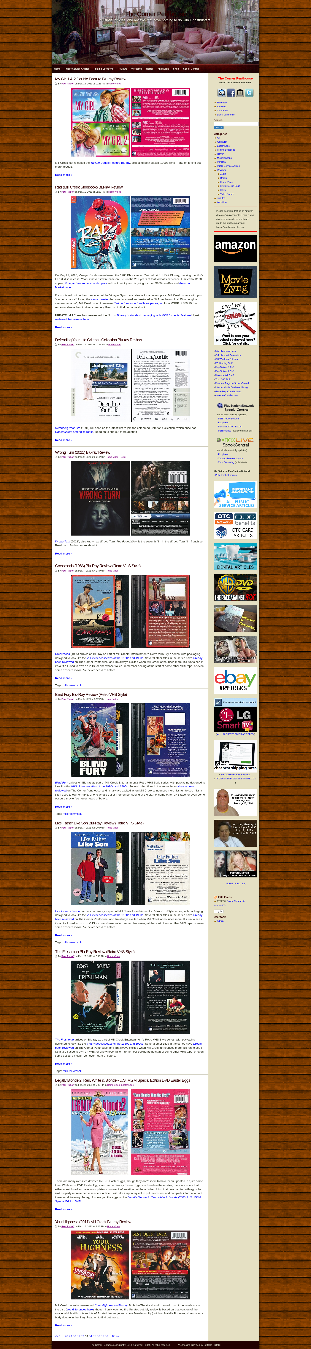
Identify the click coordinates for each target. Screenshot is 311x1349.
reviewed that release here (72, 319)
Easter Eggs (223, 146)
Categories (222, 110)
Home (57, 68)
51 (78, 1336)
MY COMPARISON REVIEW (235, 774)
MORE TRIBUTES (235, 883)
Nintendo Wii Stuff (224, 375)
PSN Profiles (224, 430)
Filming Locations (103, 68)
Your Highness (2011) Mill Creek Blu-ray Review (93, 1222)
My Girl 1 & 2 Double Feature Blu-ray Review (90, 79)
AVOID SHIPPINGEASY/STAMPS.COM (236, 778)
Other (223, 190)
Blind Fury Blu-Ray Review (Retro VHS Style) (91, 694)
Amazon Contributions (226, 395)
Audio (223, 174)
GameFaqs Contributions (228, 391)
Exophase (223, 422)
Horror (149, 68)
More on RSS (219, 905)
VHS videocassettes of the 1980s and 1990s (115, 658)
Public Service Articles (77, 68)
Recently (222, 102)
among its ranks (74, 431)
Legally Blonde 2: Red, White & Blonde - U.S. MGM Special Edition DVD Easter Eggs (122, 1080)
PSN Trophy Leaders (229, 418)
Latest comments (226, 114)
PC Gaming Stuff (224, 363)
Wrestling (136, 68)
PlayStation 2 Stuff (224, 367)
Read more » (63, 174)
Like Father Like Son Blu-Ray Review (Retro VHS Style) (99, 823)
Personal (221, 161)
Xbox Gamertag (226, 462)
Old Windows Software (227, 359)
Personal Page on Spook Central (232, 383)
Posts (230, 901)
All (218, 137)
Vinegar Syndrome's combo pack (86, 283)
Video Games (227, 194)
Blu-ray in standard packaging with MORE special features (154, 315)
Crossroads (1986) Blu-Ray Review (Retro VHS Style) (98, 566)
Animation (163, 68)
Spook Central (191, 68)
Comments (239, 901)
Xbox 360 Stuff (222, 379)
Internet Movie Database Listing (231, 387)
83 (113, 1336)
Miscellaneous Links (225, 351)
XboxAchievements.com (230, 458)
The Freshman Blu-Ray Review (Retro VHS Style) (95, 951)
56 (98, 1336)
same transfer (100, 299)
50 (74, 1336)
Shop (176, 68)
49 (70, 1336)
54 (90, 1336)
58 (106, 1336)
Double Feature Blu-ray (110, 162)
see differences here (80, 1309)
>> (117, 1336)
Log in (219, 911)
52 (82, 1336)
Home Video (226, 182)
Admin (220, 921)
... (63, 1336)
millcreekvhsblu (73, 685)
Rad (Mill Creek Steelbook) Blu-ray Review (89, 187)
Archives (221, 106)
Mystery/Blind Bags (230, 186)
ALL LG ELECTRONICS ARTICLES (235, 734)
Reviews (122, 68)
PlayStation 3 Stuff (224, 371)
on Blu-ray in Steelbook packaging (138, 303)
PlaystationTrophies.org (230, 426)
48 (66, 1336)
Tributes (221, 198)
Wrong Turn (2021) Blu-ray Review (82, 452)
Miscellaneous (224, 158)
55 (94, 1336)
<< (57, 1336)
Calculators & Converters (228, 355)
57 (102, 1336)
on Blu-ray (111, 1305)
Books (223, 178)
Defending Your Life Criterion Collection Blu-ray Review (98, 340)
